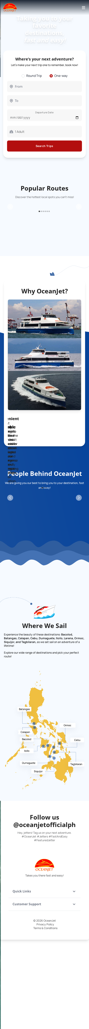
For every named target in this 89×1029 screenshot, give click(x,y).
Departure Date (44, 112)
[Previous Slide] (10, 237)
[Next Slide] (79, 237)
